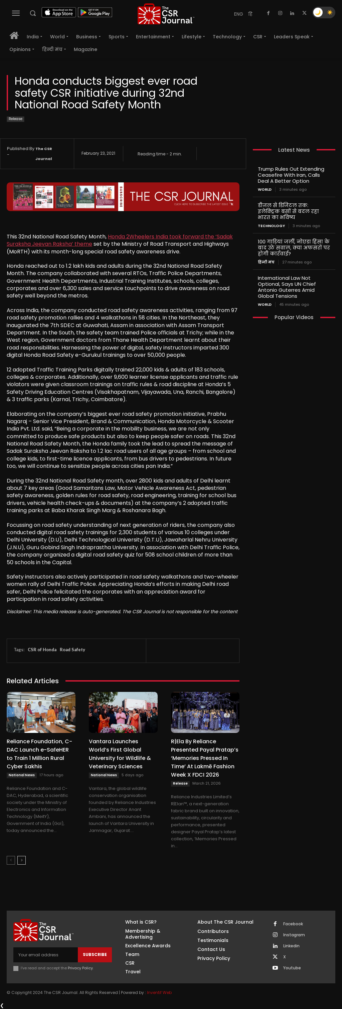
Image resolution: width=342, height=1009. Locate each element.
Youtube (292, 968)
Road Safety (72, 649)
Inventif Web (159, 992)
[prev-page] (11, 860)
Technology (271, 225)
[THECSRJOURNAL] (166, 13)
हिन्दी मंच (266, 262)
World (265, 189)
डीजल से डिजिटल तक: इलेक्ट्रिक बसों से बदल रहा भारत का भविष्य (288, 211)
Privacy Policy (80, 968)
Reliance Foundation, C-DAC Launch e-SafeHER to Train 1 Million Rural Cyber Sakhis (39, 754)
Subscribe (95, 954)
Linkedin (291, 946)
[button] (33, 13)
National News (22, 775)
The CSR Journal (43, 153)
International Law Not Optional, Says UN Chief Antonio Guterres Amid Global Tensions (287, 286)
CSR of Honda (42, 649)
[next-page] (21, 860)
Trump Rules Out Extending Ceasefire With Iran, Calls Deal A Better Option (291, 174)
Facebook (293, 924)
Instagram (294, 935)
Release (15, 119)
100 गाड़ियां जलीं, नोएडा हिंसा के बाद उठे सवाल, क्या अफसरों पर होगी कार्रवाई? (294, 247)
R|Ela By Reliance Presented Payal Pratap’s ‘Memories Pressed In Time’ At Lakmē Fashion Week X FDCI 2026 (204, 758)
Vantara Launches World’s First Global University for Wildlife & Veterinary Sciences (120, 754)
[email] (45, 954)
